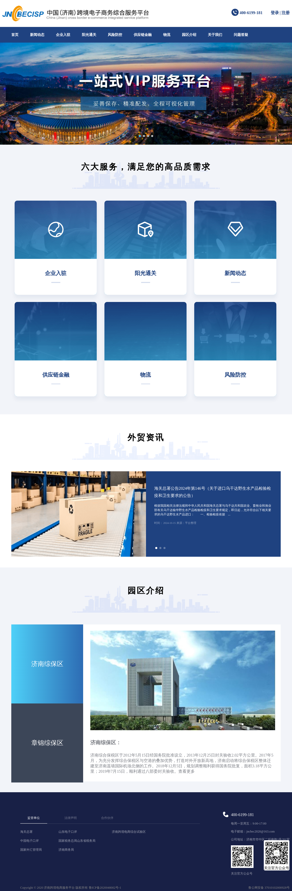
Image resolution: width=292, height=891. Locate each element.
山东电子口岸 (68, 832)
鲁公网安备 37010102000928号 (269, 887)
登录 (275, 13)
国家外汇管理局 (31, 849)
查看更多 (186, 771)
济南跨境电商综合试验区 (129, 832)
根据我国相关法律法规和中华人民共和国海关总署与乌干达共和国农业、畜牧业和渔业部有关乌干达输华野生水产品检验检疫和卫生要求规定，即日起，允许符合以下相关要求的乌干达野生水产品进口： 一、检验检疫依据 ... (212, 510)
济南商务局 (66, 849)
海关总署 (26, 832)
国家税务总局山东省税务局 (77, 841)
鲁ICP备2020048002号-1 (105, 887)
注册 (285, 13)
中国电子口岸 (29, 841)
